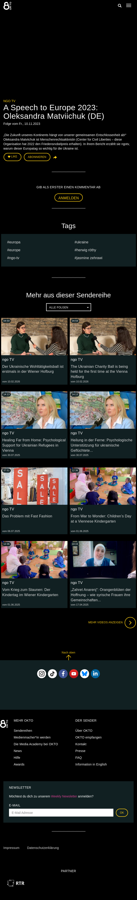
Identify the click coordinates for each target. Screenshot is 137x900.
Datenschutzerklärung (43, 848)
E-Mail (14, 805)
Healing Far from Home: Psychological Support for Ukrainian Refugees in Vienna (34, 445)
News (18, 751)
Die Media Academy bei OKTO (36, 744)
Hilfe (17, 757)
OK (122, 812)
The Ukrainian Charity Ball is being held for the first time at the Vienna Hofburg (99, 372)
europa (14, 242)
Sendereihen (23, 730)
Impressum (11, 848)
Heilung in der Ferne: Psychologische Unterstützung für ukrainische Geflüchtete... (102, 445)
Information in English (91, 764)
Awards (19, 764)
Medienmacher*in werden (32, 737)
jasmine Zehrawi (89, 258)
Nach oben (68, 655)
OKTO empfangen (88, 737)
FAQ (78, 757)
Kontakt (80, 744)
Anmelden (68, 198)
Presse (80, 751)
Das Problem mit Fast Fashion (27, 516)
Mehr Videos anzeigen (112, 622)
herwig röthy (86, 250)
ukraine (82, 242)
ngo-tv (14, 258)
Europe (14, 250)
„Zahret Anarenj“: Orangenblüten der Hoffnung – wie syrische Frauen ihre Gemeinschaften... (101, 595)
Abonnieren (37, 157)
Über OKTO (83, 730)
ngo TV (9, 101)
